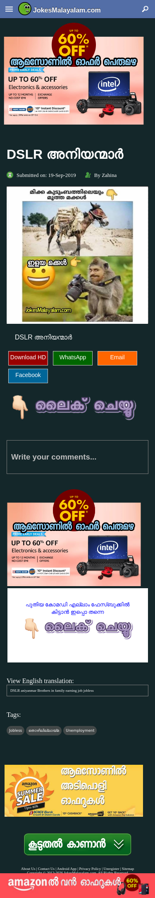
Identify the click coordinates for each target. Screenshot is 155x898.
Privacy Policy (90, 869)
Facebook (28, 375)
